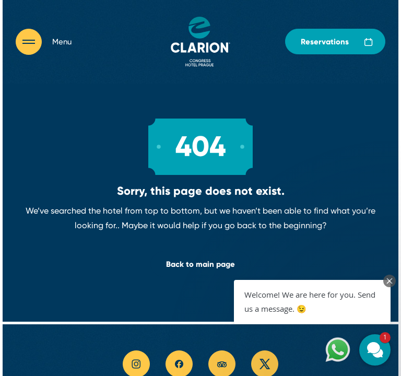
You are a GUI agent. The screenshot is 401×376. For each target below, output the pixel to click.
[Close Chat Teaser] (389, 281)
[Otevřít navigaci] (44, 42)
